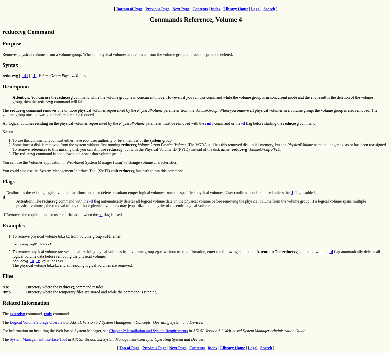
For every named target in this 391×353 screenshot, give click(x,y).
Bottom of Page (129, 9)
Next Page (181, 9)
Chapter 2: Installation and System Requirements (148, 331)
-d (32, 261)
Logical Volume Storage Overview (37, 323)
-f (38, 261)
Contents (200, 9)
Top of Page (130, 348)
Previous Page (158, 9)
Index (215, 9)
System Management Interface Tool (38, 340)
